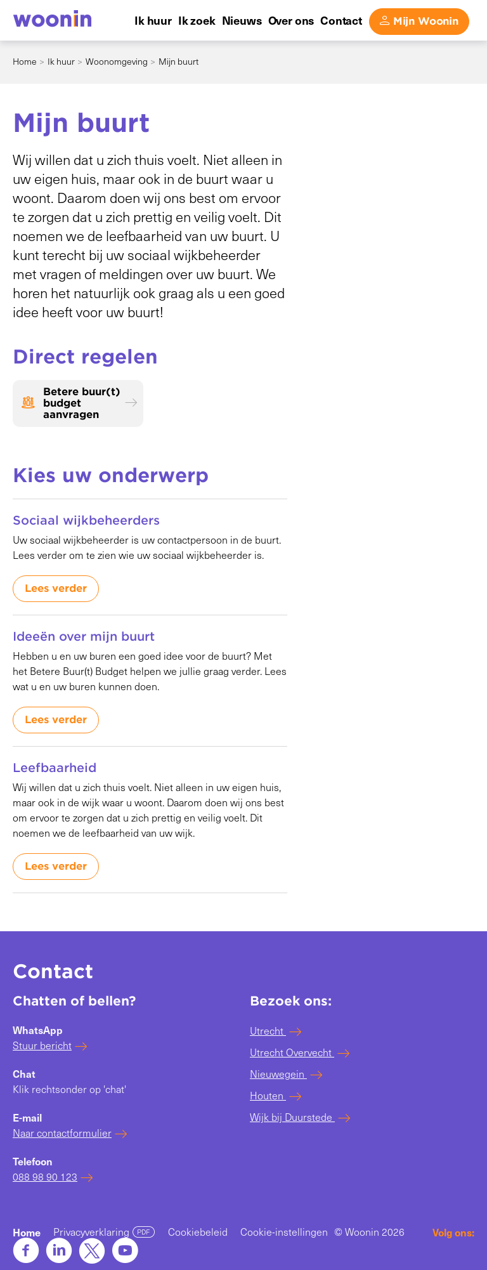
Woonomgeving (117, 61)
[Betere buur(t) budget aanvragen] (78, 403)
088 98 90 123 (45, 1176)
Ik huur (61, 61)
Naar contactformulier (62, 1132)
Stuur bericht (42, 1045)
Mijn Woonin (425, 21)
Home (25, 61)
